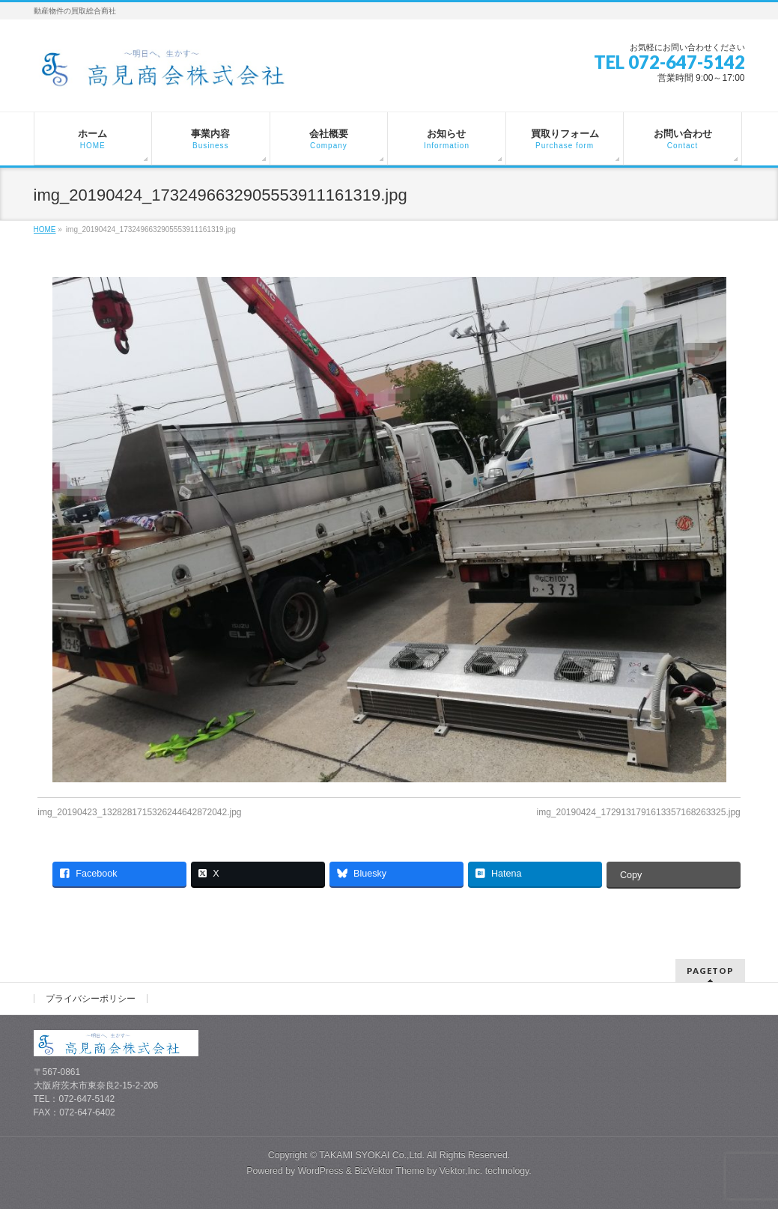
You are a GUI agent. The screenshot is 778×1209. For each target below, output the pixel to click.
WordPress (321, 1171)
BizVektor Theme (389, 1171)
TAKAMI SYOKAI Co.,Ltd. (372, 1155)
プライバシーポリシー (91, 998)
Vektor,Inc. (461, 1171)
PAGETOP (710, 970)
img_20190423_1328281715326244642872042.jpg (139, 812)
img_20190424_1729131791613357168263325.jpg (638, 812)
